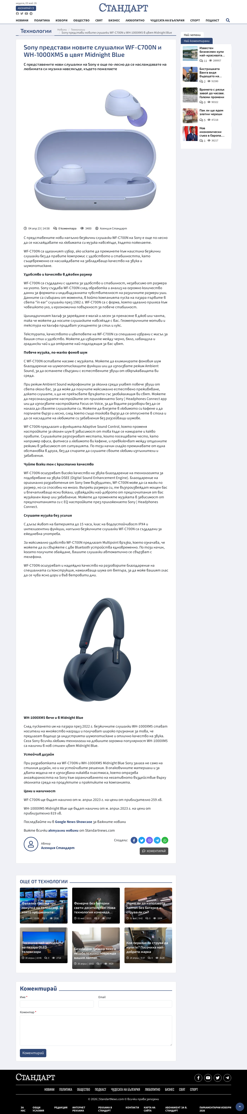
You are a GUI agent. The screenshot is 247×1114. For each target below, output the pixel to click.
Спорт (194, 1089)
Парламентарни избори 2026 (215, 1109)
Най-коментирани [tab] (197, 41)
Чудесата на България (125, 1089)
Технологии (80, 30)
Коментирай (154, 851)
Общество (83, 1089)
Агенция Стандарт (57, 848)
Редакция (61, 1108)
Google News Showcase (74, 821)
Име (23, 997)
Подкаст (100, 1089)
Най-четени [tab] (192, 35)
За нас (23, 1109)
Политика (65, 1089)
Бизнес (169, 1089)
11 (205, 61)
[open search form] (227, 21)
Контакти (132, 1108)
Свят (182, 1089)
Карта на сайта (149, 1109)
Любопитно (152, 1089)
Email (102, 997)
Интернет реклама (78, 1109)
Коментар (28, 1012)
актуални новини (63, 830)
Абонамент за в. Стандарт (176, 1109)
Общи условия (38, 1109)
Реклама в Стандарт (105, 1109)
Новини (64, 30)
